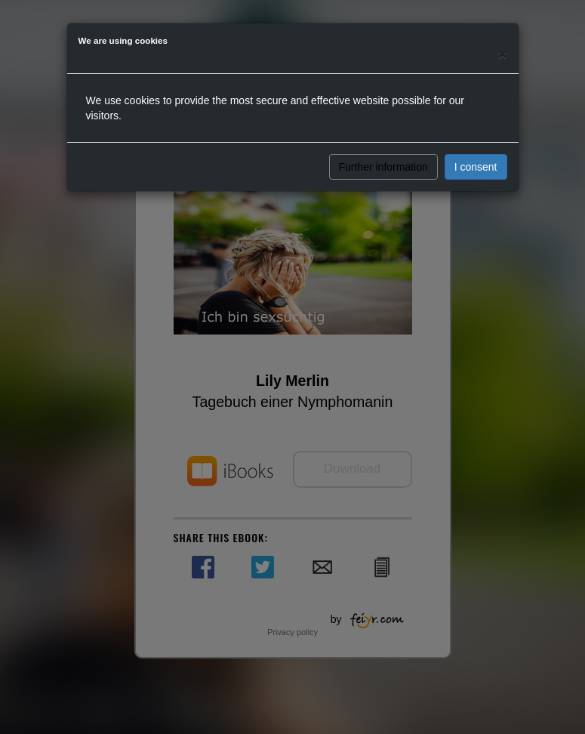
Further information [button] (383, 167)
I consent (475, 167)
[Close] (501, 54)
